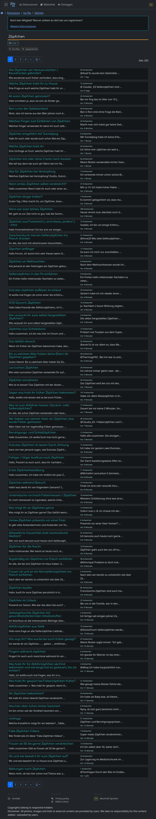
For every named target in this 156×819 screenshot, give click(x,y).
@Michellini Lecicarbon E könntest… (100, 473)
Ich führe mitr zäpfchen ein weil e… (100, 149)
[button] (37, 59)
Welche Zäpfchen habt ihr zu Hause (33, 83)
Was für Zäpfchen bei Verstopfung (32, 171)
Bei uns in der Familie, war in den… (99, 603)
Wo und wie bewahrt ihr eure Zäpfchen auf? (38, 756)
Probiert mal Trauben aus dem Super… (101, 332)
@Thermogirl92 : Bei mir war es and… (101, 357)
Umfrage (15, 718)
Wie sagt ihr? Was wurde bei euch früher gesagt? (42, 639)
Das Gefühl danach (22, 341)
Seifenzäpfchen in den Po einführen (33, 274)
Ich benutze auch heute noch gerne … (101, 536)
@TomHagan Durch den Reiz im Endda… (102, 772)
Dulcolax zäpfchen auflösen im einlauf (35, 290)
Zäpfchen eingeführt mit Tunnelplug (33, 133)
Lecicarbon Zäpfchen (23, 367)
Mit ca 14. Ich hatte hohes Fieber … (99, 187)
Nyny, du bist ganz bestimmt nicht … (100, 709)
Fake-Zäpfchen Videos (24, 731)
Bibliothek (47, 4)
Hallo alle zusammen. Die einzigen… (100, 435)
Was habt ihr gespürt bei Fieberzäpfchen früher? (42, 680)
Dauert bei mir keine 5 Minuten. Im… (101, 408)
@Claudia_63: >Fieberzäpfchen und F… (101, 422)
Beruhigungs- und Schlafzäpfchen (32, 432)
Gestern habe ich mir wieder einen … (101, 293)
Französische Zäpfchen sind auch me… (102, 591)
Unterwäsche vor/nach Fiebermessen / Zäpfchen (42, 495)
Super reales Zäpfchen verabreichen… (101, 734)
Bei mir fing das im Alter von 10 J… (99, 99)
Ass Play (27, 13)
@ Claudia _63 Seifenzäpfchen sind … (101, 87)
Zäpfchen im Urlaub (22, 600)
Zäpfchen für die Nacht (25, 546)
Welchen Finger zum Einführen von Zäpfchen (39, 121)
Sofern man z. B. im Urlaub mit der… (100, 511)
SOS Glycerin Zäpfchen (25, 302)
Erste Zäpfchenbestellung (26, 470)
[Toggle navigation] (6, 5)
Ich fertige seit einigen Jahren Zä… (99, 616)
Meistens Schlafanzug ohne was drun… (102, 498)
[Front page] (2, 13)
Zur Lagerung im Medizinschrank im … (102, 759)
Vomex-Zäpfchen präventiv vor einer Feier (37, 520)
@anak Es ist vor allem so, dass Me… (100, 344)
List (12, 43)
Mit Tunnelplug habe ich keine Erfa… (100, 137)
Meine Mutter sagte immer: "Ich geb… (101, 642)
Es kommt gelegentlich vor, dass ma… (101, 199)
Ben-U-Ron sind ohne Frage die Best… (101, 112)
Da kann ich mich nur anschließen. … (101, 252)
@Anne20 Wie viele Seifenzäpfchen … (101, 238)
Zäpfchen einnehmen (23, 380)
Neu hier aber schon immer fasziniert (34, 706)
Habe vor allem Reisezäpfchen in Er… (100, 396)
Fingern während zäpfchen (27, 651)
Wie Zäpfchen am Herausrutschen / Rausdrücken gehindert (33, 72)
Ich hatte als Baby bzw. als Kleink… (99, 696)
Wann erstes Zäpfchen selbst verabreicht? (38, 183)
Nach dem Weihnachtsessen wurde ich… (103, 264)
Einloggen (65, 4)
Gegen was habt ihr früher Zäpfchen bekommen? (42, 392)
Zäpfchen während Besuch (27, 482)
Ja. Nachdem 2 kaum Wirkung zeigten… (102, 306)
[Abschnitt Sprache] (151, 5)
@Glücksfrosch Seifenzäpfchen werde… (102, 629)
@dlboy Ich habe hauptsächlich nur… (100, 667)
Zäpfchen (39, 13)
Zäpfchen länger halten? (26, 196)
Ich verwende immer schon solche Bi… (102, 174)
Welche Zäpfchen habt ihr (26, 146)
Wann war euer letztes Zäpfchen (31, 209)
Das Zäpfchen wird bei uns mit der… (100, 383)
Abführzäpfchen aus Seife (26, 626)
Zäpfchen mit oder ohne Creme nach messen (40, 158)
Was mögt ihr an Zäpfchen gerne (31, 507)
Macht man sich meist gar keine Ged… (101, 124)
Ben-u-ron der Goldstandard (28, 108)
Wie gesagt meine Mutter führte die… (101, 684)
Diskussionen (28, 4)
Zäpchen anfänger (21, 248)
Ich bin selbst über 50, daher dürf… (100, 747)
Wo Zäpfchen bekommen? (26, 693)
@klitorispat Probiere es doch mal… (100, 562)
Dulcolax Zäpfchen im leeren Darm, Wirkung (39, 445)
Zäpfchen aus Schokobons (27, 328)
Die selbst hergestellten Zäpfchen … (100, 318)
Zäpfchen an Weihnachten (27, 261)
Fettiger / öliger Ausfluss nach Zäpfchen (36, 457)
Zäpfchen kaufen (20, 587)
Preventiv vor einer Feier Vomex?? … (100, 523)
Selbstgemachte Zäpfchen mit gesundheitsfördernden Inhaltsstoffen (35, 614)
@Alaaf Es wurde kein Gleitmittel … (99, 73)
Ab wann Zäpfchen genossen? (29, 96)
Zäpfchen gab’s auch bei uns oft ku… (100, 549)
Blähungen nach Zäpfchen (27, 768)
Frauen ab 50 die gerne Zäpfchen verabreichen (41, 743)
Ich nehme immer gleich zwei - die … (100, 370)
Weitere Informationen (23, 26)
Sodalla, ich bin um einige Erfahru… (100, 225)
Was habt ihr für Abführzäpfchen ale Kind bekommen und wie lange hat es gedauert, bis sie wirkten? (42, 667)
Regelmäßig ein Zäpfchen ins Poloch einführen (40, 559)
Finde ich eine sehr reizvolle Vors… (99, 485)
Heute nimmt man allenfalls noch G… (101, 212)
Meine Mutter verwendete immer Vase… (102, 162)
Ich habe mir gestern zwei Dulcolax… (101, 448)
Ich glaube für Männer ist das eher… (100, 654)
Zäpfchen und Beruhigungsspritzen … (101, 721)
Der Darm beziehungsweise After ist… (101, 460)
